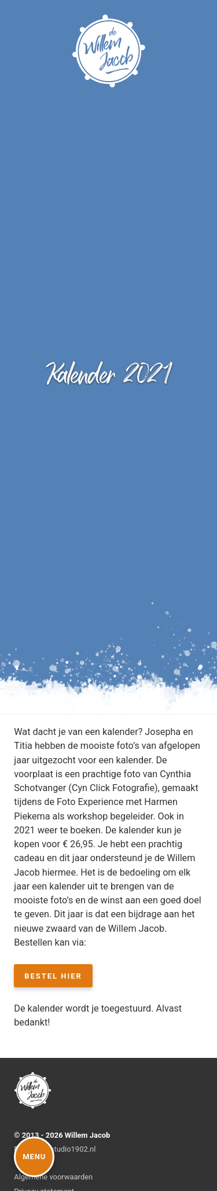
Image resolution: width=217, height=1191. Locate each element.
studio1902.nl (73, 1149)
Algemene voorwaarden (53, 1176)
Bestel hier (53, 976)
